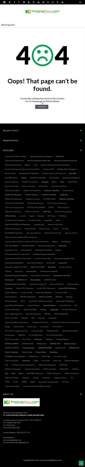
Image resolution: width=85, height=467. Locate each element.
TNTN (7, 382)
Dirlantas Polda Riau (51, 190)
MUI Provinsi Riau (11, 318)
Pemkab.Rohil (60, 348)
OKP (33, 318)
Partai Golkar (10, 335)
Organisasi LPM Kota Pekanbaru (17, 322)
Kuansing (69, 297)
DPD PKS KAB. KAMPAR (36, 207)
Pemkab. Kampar (70, 344)
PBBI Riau (21, 335)
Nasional (24, 318)
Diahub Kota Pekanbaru (32, 190)
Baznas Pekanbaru (11, 182)
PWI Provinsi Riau (49, 369)
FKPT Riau (51, 216)
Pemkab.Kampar (28, 348)
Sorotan (36, 378)
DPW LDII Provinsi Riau (63, 212)
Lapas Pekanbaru (49, 305)
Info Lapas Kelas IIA (33, 233)
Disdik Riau (64, 195)
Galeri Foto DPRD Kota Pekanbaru (17, 224)
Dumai (31, 216)
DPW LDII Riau (10, 216)
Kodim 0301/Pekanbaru (68, 288)
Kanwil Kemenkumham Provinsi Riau (18, 259)
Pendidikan (53, 352)
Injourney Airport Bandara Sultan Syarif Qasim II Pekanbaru (26, 242)
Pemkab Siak (41, 344)
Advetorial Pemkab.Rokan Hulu (65, 161)
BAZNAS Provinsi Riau (30, 182)
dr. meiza (22, 216)
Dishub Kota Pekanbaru (13, 199)
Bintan (54, 182)
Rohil (13, 373)
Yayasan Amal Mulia (12, 386)
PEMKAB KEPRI (27, 344)
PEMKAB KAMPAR (12, 344)
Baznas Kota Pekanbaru (71, 178)
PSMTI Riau (63, 365)
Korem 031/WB (61, 293)
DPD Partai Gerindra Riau (14, 207)
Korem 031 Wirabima (44, 293)
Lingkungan (54, 310)
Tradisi (15, 382)
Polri (6, 365)
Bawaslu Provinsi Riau (38, 178)
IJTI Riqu (65, 229)
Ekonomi (41, 216)
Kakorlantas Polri (11, 250)
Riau (6, 373)
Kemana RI (19, 271)
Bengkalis (45, 182)
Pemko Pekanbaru (11, 352)
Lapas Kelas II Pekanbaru (65, 301)
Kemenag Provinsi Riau (62, 275)
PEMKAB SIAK (55, 344)
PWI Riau (75, 369)
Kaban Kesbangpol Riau (46, 246)
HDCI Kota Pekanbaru (13, 229)
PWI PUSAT (64, 369)
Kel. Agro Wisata (65, 267)
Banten (24, 178)
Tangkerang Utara (60, 378)
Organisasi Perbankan (40, 322)
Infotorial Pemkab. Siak (52, 233)
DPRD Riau (47, 212)
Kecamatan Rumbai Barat (14, 263)
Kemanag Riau (31, 271)
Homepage (42, 107)
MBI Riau (47, 314)
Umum (32, 382)
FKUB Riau (62, 216)
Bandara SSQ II (10, 173)
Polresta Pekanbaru (72, 361)
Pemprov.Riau (41, 352)
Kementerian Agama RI (38, 284)
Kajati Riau (62, 246)
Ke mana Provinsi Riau (43, 259)
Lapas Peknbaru (65, 305)
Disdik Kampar (68, 190)
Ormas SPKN (57, 327)
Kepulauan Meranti (57, 284)
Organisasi (52, 318)
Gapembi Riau (39, 224)
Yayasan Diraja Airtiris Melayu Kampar (37, 386)
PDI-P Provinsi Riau (12, 339)
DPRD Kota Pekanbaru (13, 212)
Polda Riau (26, 361)
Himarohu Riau (44, 229)
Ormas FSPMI (18, 327)
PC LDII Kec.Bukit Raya (54, 335)
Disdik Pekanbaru (31, 195)
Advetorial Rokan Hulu (13, 165)
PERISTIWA (46, 356)
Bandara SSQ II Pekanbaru (29, 173)
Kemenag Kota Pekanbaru (40, 275)
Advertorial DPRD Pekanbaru (16, 156)
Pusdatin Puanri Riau (32, 369)
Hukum (55, 229)
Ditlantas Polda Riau (66, 199)
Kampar (58, 250)
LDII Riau (43, 310)
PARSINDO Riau (52, 331)
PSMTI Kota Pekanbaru (47, 365)
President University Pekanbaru (23, 365)
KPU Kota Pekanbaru (28, 297)
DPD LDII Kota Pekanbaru (56, 203)
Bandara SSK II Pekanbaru (67, 169)
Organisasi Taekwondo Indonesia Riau (66, 322)
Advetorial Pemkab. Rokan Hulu (38, 161)
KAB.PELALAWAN (28, 246)
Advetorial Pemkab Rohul (14, 161)
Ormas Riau (44, 327)
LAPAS (22, 301)
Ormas (7, 327)
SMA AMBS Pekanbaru (34, 373)
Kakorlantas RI (26, 250)
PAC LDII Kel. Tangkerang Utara (16, 331)
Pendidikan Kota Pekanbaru (15, 356)
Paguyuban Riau (37, 331)
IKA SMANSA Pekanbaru (14, 233)
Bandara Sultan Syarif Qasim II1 (54, 173)
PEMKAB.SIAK (74, 348)
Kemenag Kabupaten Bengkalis (16, 275)
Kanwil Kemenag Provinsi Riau (44, 254)
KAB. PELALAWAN (11, 246)
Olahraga (41, 318)
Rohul (21, 373)
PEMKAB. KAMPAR (12, 348)
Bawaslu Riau (54, 178)
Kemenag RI (9, 280)
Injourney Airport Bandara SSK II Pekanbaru (21, 237)
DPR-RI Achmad (63, 207)
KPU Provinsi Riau (45, 297)
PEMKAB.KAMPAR (45, 348)
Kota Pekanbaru (11, 297)
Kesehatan (9, 288)
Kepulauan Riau (72, 284)
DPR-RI (51, 207)
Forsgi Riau (48, 220)
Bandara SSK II (48, 169)
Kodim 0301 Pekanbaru (25, 288)
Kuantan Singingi (11, 301)
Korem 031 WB (26, 293)
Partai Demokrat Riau (70, 331)
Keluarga (8, 271)
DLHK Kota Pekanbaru (35, 203)
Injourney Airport (71, 233)
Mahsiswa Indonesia (33, 314)
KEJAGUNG (51, 263)
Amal (35, 165)
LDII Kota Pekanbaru (12, 310)
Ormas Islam (32, 327)
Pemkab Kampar (63, 339)
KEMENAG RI (22, 280)
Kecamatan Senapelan (35, 263)
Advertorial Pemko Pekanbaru (41, 156)
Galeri (58, 220)
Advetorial (60, 156)
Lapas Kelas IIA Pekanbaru (14, 305)
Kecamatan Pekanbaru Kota (64, 259)
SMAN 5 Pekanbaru (54, 373)
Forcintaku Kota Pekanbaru (15, 220)
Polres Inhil (46, 361)
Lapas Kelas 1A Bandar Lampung (41, 301)
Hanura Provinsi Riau (55, 224)
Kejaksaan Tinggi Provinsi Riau (16, 267)
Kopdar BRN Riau (11, 293)
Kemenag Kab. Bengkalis (49, 271)
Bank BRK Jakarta (11, 178)
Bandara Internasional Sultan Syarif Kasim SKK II (22, 169)
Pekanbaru (38, 339)
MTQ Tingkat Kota (61, 314)
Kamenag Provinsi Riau (43, 250)
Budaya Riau (43, 186)
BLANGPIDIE (72, 182)
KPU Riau (59, 297)
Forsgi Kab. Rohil (34, 220)
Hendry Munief (30, 229)
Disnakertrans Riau (33, 199)
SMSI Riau (25, 378)
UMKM (24, 382)
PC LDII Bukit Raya (36, 335)
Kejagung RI (63, 263)
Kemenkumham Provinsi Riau (15, 284)
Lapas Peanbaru (34, 305)
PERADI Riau (33, 356)
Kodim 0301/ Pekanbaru (46, 288)
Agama (27, 165)
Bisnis (62, 182)
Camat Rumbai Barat (58, 186)
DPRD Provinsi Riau (32, 212)
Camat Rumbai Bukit (12, 190)
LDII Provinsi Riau (30, 310)
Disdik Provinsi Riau (49, 195)
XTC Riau (65, 382)
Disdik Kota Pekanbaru (13, 195)
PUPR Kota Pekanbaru (13, 369)
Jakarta (55, 242)
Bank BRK (72, 173)
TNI (71, 378)
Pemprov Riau (27, 352)
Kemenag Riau (35, 280)
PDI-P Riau (27, 339)
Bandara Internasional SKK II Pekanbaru (55, 165)
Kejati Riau (52, 267)
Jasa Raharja (65, 242)
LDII (75, 305)
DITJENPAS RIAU (49, 199)
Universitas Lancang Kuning (48, 382)
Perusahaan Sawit (60, 356)
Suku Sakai (46, 378)
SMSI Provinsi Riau (12, 378)
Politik (35, 361)
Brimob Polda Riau (12, 186)
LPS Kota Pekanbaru (69, 310)
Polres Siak (57, 361)
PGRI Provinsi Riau (12, 361)
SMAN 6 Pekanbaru (72, 373)
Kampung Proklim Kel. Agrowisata (17, 254)
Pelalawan (49, 339)
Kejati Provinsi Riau (38, 267)
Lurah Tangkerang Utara (13, 314)
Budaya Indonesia (28, 186)
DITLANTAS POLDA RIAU (14, 203)
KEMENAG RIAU (50, 280)
